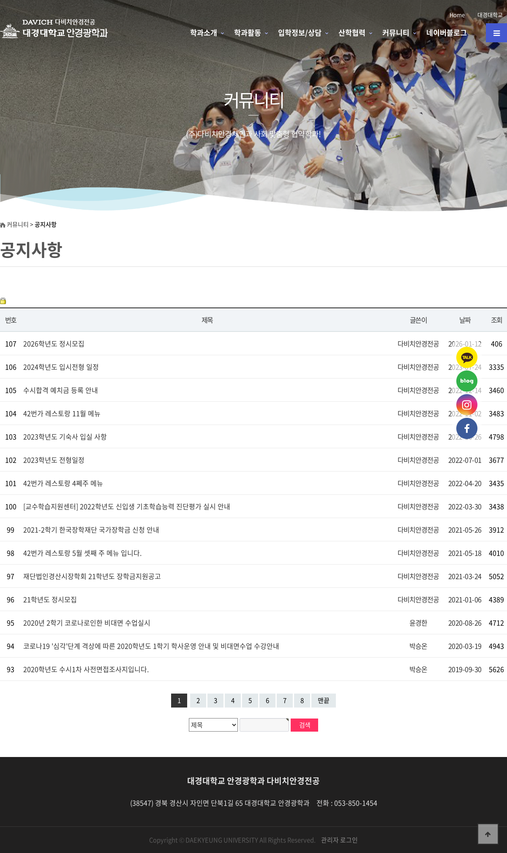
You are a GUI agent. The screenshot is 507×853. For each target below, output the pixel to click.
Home (457, 15)
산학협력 (351, 32)
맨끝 (324, 700)
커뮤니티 (395, 32)
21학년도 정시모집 (50, 599)
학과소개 (203, 32)
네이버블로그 (446, 32)
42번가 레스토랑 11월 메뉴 (62, 413)
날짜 (465, 320)
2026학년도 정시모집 (53, 343)
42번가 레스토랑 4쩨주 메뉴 (63, 483)
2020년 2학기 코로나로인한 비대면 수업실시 (86, 622)
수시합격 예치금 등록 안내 (60, 390)
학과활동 (247, 32)
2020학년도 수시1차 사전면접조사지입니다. (86, 669)
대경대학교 (490, 15)
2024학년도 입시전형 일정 (61, 367)
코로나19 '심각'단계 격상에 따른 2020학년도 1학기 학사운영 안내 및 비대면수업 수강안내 (151, 646)
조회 (496, 320)
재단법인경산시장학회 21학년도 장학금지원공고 (92, 576)
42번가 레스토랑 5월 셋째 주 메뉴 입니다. (82, 553)
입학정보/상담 (300, 32)
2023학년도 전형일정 (53, 460)
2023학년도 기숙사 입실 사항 (65, 436)
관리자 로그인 (339, 840)
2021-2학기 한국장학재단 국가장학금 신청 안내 (91, 529)
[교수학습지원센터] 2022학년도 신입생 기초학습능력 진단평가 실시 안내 (126, 506)
